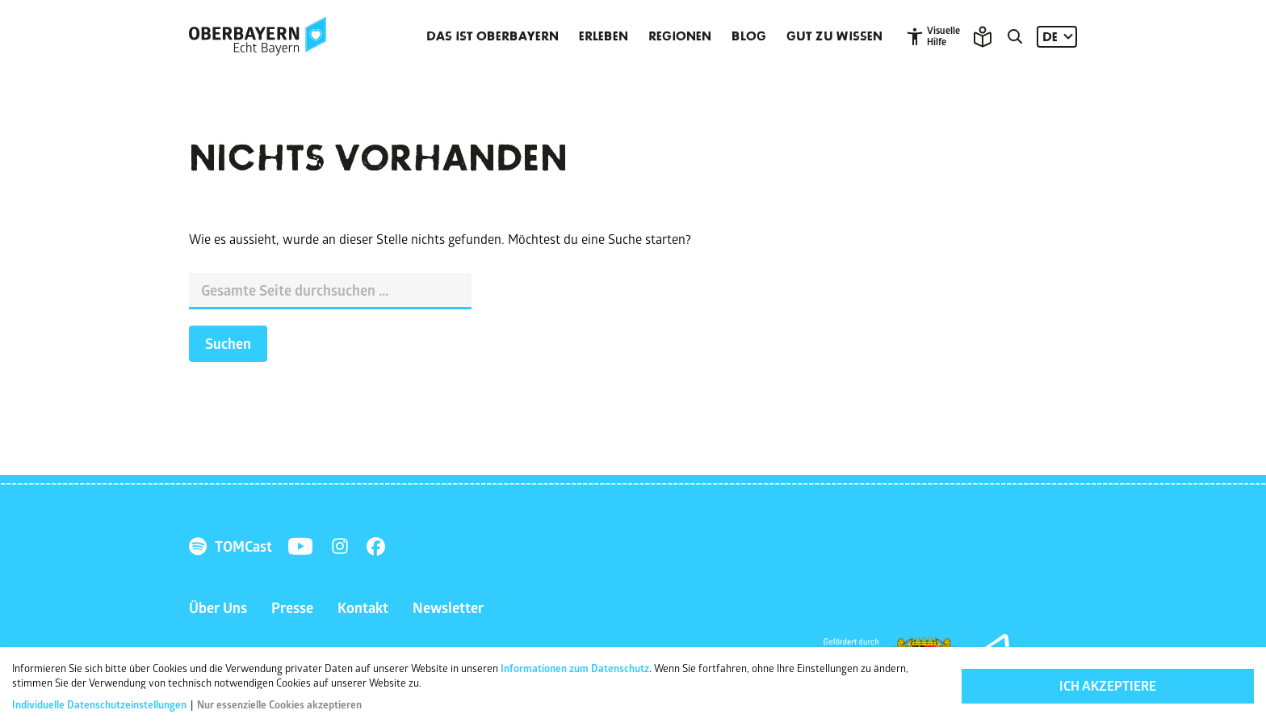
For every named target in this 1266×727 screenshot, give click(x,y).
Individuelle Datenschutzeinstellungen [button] (100, 704)
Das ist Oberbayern (492, 36)
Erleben (603, 36)
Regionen (679, 36)
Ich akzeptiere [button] (1107, 686)
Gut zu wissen (834, 36)
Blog (749, 36)
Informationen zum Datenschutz (575, 668)
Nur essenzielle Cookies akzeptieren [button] (279, 704)
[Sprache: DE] (1057, 37)
